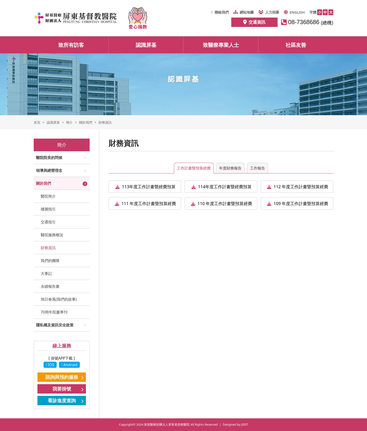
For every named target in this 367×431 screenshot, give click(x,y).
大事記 (46, 273)
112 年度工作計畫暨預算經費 (301, 186)
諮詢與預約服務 (61, 377)
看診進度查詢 (62, 400)
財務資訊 (48, 247)
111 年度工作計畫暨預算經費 (148, 203)
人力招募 (268, 12)
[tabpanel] (221, 197)
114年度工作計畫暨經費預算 (225, 186)
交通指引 (48, 222)
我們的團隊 (50, 260)
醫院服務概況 (52, 234)
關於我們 (43, 183)
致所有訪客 (71, 44)
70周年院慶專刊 (54, 312)
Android (69, 364)
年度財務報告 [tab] (230, 168)
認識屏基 (146, 44)
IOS (50, 364)
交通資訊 (254, 22)
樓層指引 (48, 209)
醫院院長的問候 (49, 157)
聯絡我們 (219, 12)
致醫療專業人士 (221, 44)
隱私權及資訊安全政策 (54, 325)
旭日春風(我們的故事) (59, 299)
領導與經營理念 (49, 170)
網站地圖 (243, 12)
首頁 (37, 122)
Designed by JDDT (235, 424)
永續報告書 (50, 286)
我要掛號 (61, 389)
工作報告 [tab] (257, 168)
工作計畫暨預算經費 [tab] (194, 168)
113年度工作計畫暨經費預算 (149, 186)
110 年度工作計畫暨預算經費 (225, 203)
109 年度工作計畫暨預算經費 (301, 203)
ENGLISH (294, 12)
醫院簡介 (48, 196)
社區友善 (296, 44)
